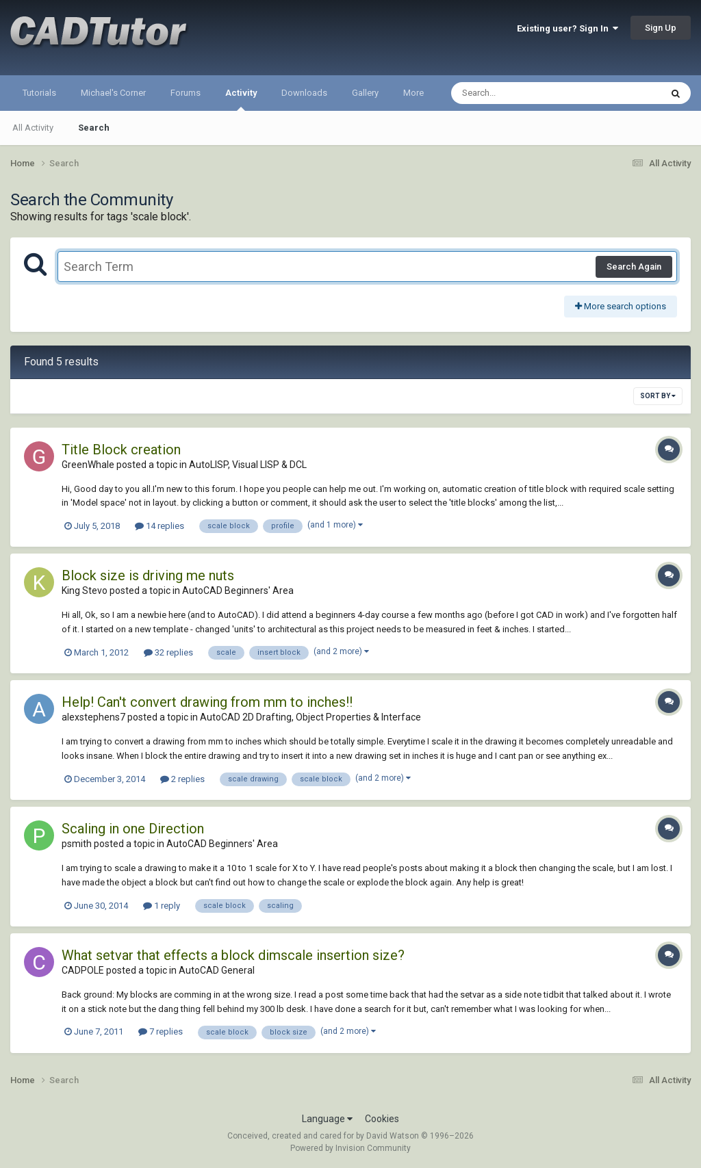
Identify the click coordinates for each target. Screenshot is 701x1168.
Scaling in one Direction (133, 828)
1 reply (161, 905)
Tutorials (39, 93)
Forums (185, 93)
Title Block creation (121, 449)
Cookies (382, 1118)
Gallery (365, 93)
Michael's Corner (113, 93)
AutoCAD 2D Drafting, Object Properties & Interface (310, 717)
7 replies (160, 1031)
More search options (620, 306)
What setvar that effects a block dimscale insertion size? (233, 955)
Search (94, 127)
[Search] (520, 93)
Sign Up (660, 28)
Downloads (304, 93)
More (413, 93)
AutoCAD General (217, 970)
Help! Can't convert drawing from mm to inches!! (207, 702)
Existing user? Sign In (567, 28)
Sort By (658, 396)
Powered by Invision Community (350, 1148)
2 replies (182, 779)
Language (327, 1118)
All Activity (32, 127)
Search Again (634, 266)
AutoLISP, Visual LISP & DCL (248, 464)
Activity (241, 99)
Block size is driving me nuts (148, 575)
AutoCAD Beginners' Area (238, 590)
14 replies (159, 526)
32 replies (168, 652)
